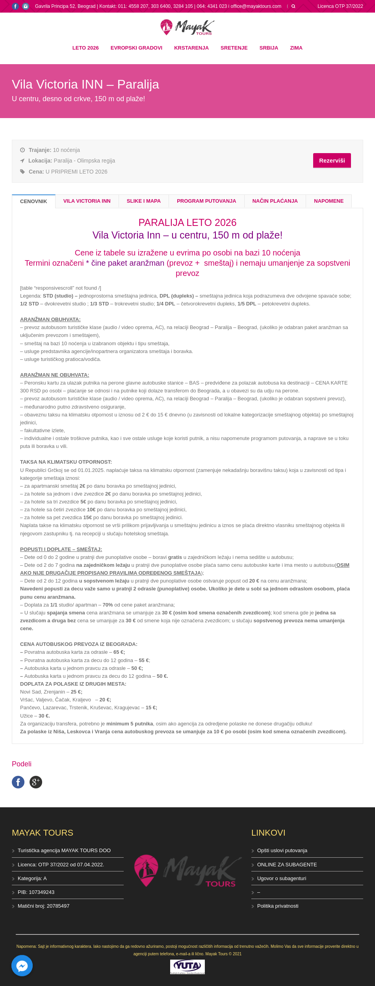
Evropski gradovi (136, 48)
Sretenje (234, 48)
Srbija (269, 48)
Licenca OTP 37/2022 (340, 6)
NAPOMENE (328, 201)
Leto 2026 (85, 48)
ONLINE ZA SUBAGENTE (287, 865)
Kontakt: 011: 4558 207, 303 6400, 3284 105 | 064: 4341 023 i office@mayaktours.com (190, 6)
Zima (296, 48)
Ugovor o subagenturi (281, 878)
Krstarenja (191, 48)
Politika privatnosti (278, 906)
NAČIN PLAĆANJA (275, 201)
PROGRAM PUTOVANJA (206, 201)
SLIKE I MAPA (144, 201)
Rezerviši (332, 160)
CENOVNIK (33, 201)
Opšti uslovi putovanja (282, 850)
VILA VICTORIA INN (87, 201)
